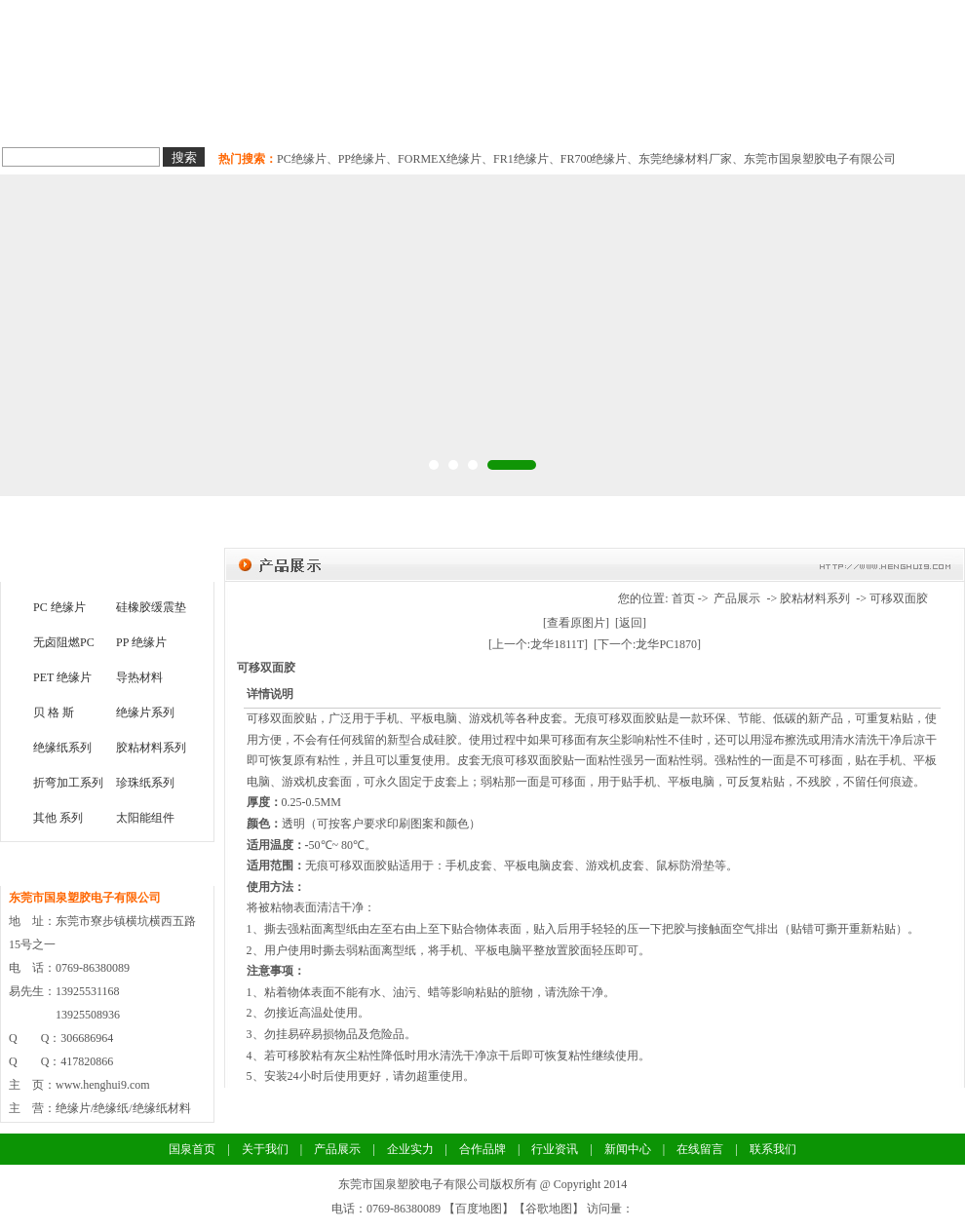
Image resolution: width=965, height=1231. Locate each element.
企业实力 (530, 116)
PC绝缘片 (302, 159)
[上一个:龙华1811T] (538, 644)
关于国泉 (912, 116)
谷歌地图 (548, 1208)
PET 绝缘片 (62, 677)
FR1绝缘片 (521, 159)
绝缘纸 (243, 116)
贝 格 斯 (53, 712)
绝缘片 (148, 116)
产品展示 (737, 598)
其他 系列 (58, 818)
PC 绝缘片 (59, 607)
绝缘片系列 (145, 712)
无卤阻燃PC (64, 642)
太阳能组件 (145, 818)
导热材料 (339, 116)
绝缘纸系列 (62, 747)
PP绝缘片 (362, 159)
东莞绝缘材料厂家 (685, 159)
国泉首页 (50, 116)
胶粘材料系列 (151, 747)
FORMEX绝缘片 (440, 159)
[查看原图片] (576, 623)
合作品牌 (625, 116)
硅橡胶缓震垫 (151, 607)
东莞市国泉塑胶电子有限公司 (820, 159)
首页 (683, 598)
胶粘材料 (434, 116)
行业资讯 (554, 1149)
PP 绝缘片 (141, 642)
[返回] (630, 623)
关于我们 (265, 1149)
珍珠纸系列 (145, 782)
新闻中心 (721, 116)
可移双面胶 (898, 598)
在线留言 (699, 1149)
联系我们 (817, 116)
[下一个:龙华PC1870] (647, 644)
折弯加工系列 (68, 782)
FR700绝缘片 (594, 159)
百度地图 (478, 1208)
